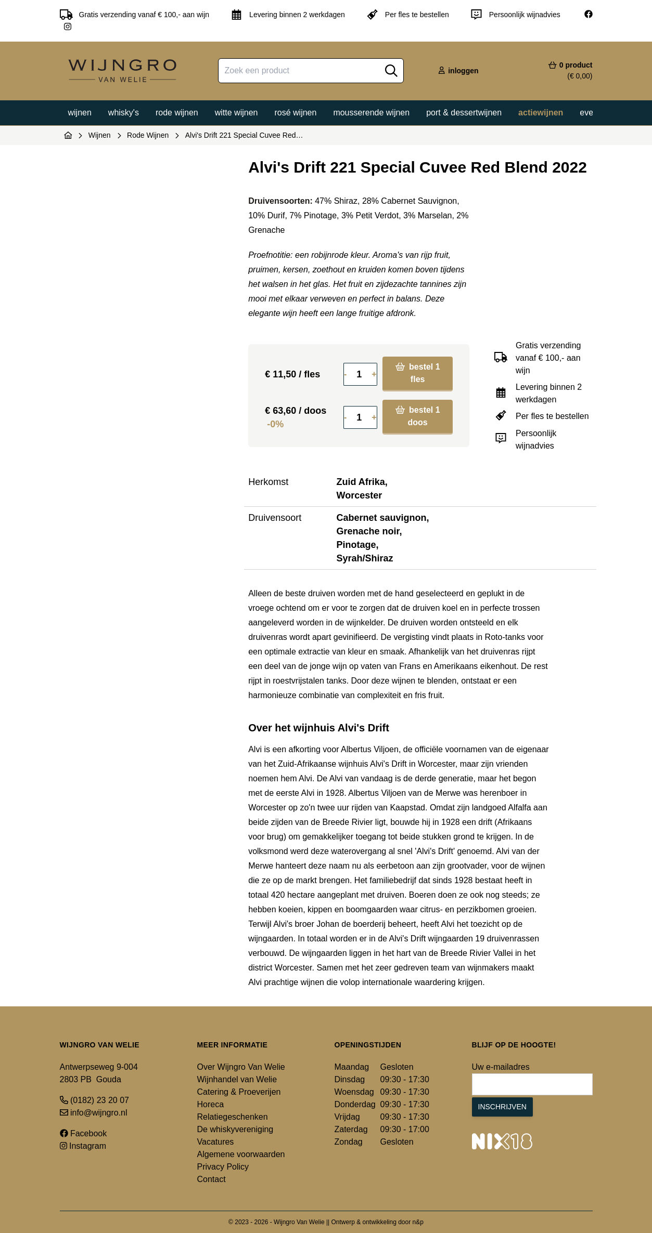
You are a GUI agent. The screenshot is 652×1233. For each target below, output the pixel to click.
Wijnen (80, 112)
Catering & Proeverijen (239, 1091)
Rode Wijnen (148, 135)
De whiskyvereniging (235, 1129)
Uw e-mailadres (501, 1067)
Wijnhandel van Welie (237, 1079)
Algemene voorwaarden (241, 1154)
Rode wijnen (177, 112)
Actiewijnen (540, 112)
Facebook (83, 1133)
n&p (418, 1222)
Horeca (210, 1104)
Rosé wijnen (295, 112)
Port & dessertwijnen (464, 112)
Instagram (83, 1146)
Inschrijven (502, 1107)
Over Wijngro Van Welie (241, 1067)
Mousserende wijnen (371, 112)
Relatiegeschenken (232, 1116)
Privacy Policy (223, 1166)
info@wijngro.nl (93, 1112)
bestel (417, 373)
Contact (211, 1179)
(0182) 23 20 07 (94, 1100)
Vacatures (215, 1141)
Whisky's (123, 112)
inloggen (458, 71)
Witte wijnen (236, 112)
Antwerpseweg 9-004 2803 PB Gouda (99, 1073)
